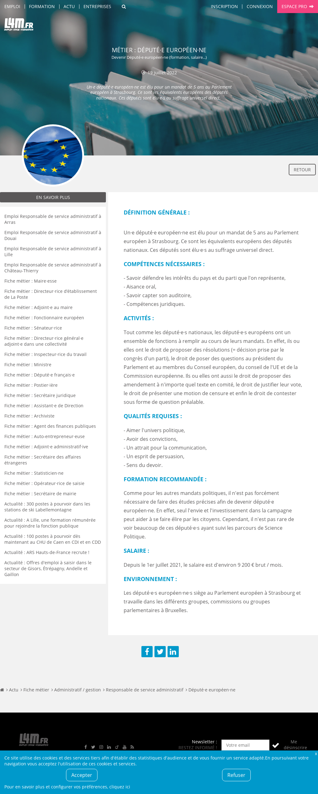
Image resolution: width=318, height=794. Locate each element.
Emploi (12, 6)
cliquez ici (119, 787)
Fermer (316, 753)
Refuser (236, 775)
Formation (42, 6)
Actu (69, 6)
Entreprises (97, 6)
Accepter (81, 775)
